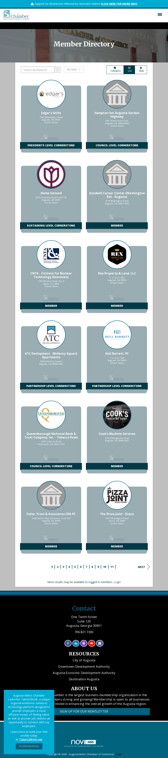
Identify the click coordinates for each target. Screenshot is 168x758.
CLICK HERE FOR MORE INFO (119, 4)
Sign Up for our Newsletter (84, 711)
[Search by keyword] (37, 69)
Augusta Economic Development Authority (84, 673)
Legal (118, 754)
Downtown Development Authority (84, 666)
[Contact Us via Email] (99, 643)
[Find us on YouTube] (91, 643)
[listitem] (51, 118)
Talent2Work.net (31, 739)
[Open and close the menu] (97, 14)
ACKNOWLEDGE (29, 746)
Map (141, 70)
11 (112, 567)
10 (104, 567)
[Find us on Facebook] (68, 643)
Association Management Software (84, 743)
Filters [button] (73, 69)
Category (115, 70)
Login (117, 582)
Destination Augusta (84, 679)
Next (144, 567)
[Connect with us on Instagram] (83, 643)
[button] (57, 69)
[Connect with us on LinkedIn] (75, 643)
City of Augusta (84, 660)
